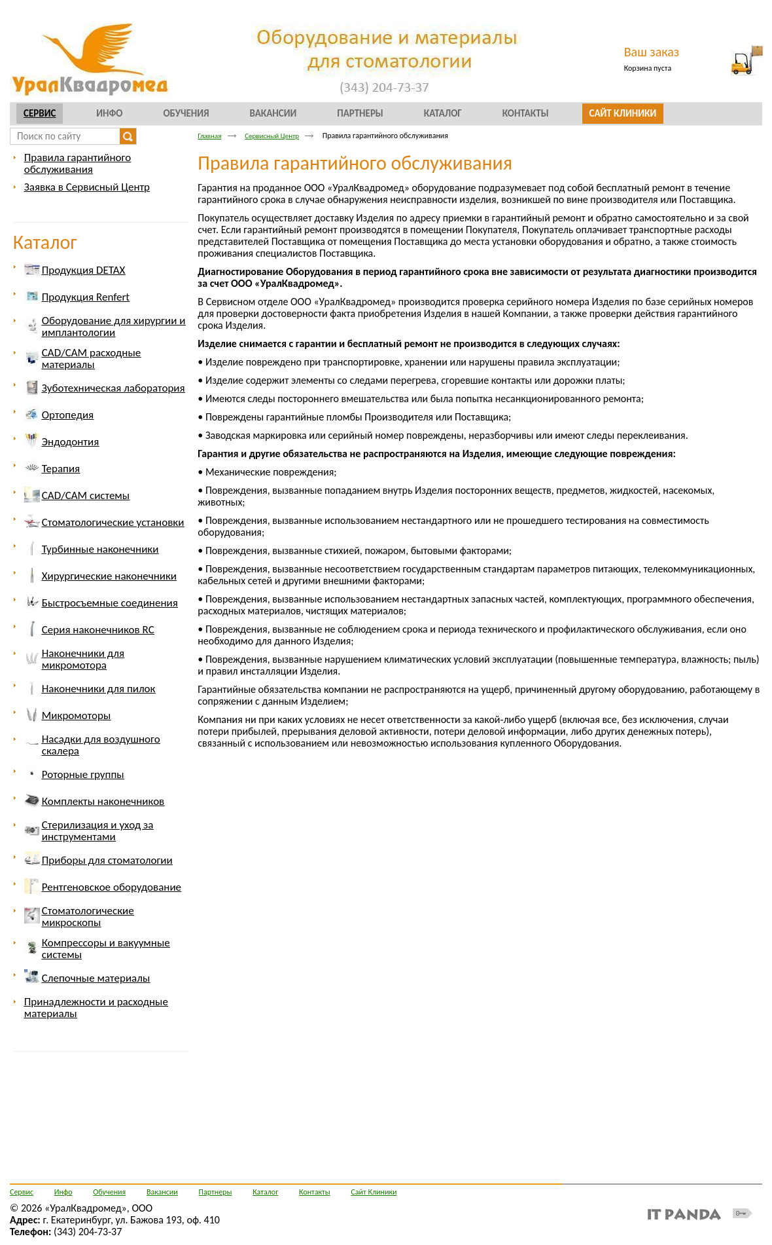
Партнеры (215, 1192)
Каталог (45, 242)
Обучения (109, 1192)
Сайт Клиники (373, 1192)
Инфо (63, 1192)
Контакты (314, 1192)
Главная (209, 136)
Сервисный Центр (272, 136)
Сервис (40, 113)
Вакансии (162, 1192)
